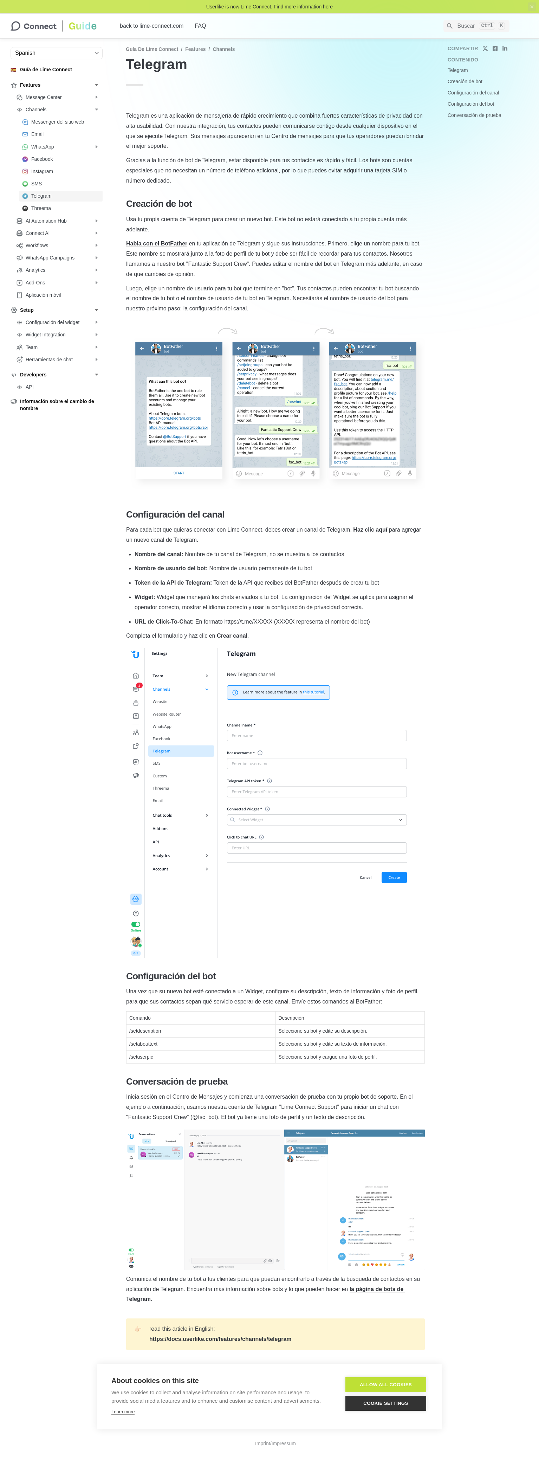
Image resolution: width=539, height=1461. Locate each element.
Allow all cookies (386, 1384)
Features (195, 49)
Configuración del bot (471, 104)
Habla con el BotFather (156, 243)
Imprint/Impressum (275, 1443)
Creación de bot (465, 81)
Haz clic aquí (370, 530)
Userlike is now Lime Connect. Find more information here (269, 6)
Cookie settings (385, 1403)
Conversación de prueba (474, 115)
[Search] (476, 26)
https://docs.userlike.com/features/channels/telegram (220, 1339)
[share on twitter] (485, 48)
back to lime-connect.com (151, 26)
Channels (224, 49)
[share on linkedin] (505, 48)
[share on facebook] (495, 48)
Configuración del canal (473, 93)
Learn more (123, 1411)
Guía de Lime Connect (152, 49)
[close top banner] (532, 6)
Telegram (458, 70)
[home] (60, 26)
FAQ (200, 26)
